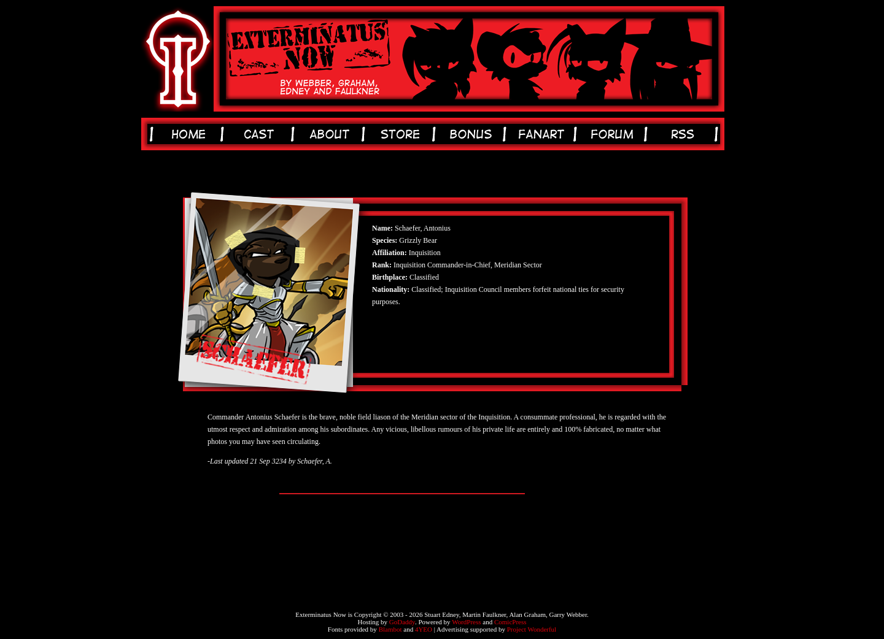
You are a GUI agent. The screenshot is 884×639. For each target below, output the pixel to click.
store (402, 134)
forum (614, 134)
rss (684, 134)
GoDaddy (402, 622)
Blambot (390, 629)
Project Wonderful (531, 629)
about (332, 134)
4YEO (423, 629)
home (190, 134)
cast (261, 134)
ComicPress (510, 622)
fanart (543, 134)
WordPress (466, 622)
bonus (473, 134)
